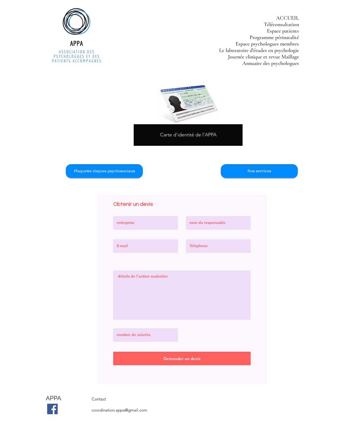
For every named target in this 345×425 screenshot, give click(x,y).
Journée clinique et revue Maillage (263, 57)
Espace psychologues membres (267, 44)
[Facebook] (52, 409)
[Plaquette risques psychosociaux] (104, 171)
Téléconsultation (281, 24)
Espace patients (283, 31)
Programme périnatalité (274, 37)
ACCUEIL (287, 18)
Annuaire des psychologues (270, 63)
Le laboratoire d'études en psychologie (259, 50)
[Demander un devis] (182, 358)
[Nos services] (259, 171)
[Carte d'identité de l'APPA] (188, 135)
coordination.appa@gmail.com (119, 410)
